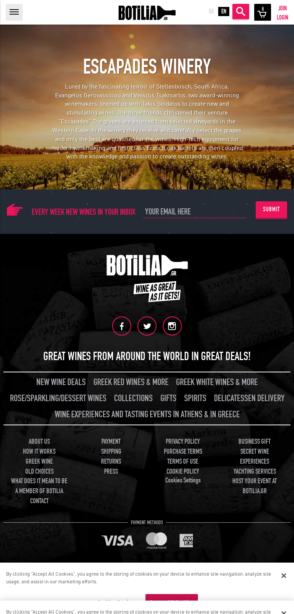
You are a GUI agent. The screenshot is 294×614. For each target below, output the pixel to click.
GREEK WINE (39, 461)
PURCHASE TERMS (183, 452)
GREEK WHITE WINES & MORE (217, 382)
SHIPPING (111, 452)
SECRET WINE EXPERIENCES (254, 457)
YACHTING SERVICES (255, 471)
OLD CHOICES (39, 471)
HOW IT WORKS (39, 452)
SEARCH (240, 11)
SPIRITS (195, 398)
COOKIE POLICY (183, 471)
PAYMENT (111, 442)
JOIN (282, 8)
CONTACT (39, 501)
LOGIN (282, 17)
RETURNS (111, 461)
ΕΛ (211, 11)
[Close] (283, 575)
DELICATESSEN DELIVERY (249, 398)
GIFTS (168, 398)
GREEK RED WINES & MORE (130, 382)
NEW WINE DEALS (61, 382)
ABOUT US (39, 442)
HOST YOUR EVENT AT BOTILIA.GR (254, 486)
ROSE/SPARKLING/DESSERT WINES (58, 398)
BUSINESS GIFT (254, 442)
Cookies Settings (183, 480)
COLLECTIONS (133, 398)
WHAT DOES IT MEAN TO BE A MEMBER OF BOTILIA (39, 486)
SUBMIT (271, 209)
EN (223, 11)
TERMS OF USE (182, 461)
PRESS (111, 471)
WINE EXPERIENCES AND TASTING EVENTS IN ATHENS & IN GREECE (147, 414)
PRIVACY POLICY (183, 442)
